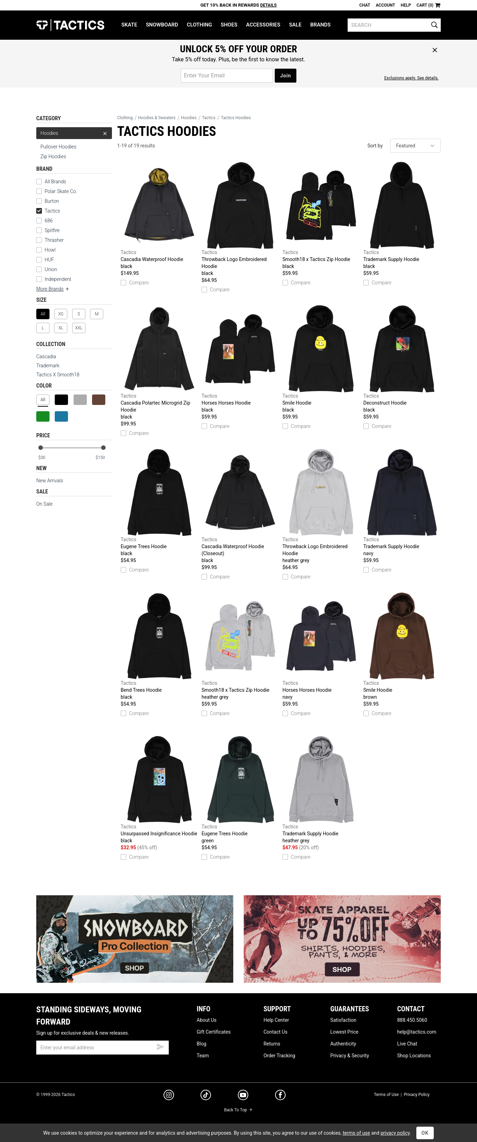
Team (203, 1055)
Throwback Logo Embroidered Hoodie (240, 219)
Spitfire (52, 230)
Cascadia (46, 356)
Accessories (263, 25)
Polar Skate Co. (61, 191)
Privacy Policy (417, 1094)
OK (425, 1133)
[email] (102, 1048)
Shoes (229, 25)
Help (406, 5)
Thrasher (54, 240)
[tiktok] (205, 1096)
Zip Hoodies (53, 156)
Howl (50, 250)
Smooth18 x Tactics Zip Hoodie (321, 216)
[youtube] (243, 1096)
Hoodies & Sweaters (157, 117)
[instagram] (169, 1096)
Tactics (70, 25)
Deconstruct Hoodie (402, 359)
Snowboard (162, 25)
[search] (394, 25)
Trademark (47, 365)
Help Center (276, 1020)
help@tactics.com (416, 1032)
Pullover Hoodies (58, 147)
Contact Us (276, 1032)
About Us (207, 1020)
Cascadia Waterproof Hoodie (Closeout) (240, 506)
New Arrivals (49, 480)
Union (51, 269)
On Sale (44, 504)
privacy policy (395, 1133)
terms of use (356, 1133)
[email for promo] (227, 76)
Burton (52, 201)
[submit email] (160, 1046)
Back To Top (238, 1109)
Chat (364, 5)
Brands (320, 25)
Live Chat (407, 1044)
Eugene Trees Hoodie (159, 503)
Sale (295, 25)
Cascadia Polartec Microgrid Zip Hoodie (159, 362)
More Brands (53, 289)
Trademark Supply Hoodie (402, 216)
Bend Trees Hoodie (159, 646)
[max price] (103, 458)
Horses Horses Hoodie (240, 359)
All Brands (55, 181)
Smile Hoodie (321, 359)
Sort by (375, 145)
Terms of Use (386, 1094)
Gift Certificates (213, 1032)
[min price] (46, 458)
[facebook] (280, 1096)
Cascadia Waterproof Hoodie (159, 216)
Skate (129, 25)
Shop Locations (414, 1055)
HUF (49, 259)
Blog (201, 1044)
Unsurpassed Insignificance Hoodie (159, 790)
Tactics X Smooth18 (58, 374)
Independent (58, 279)
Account (385, 5)
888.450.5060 (412, 1020)
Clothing (199, 25)
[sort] (415, 146)
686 (49, 220)
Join (285, 75)
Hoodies (74, 133)
